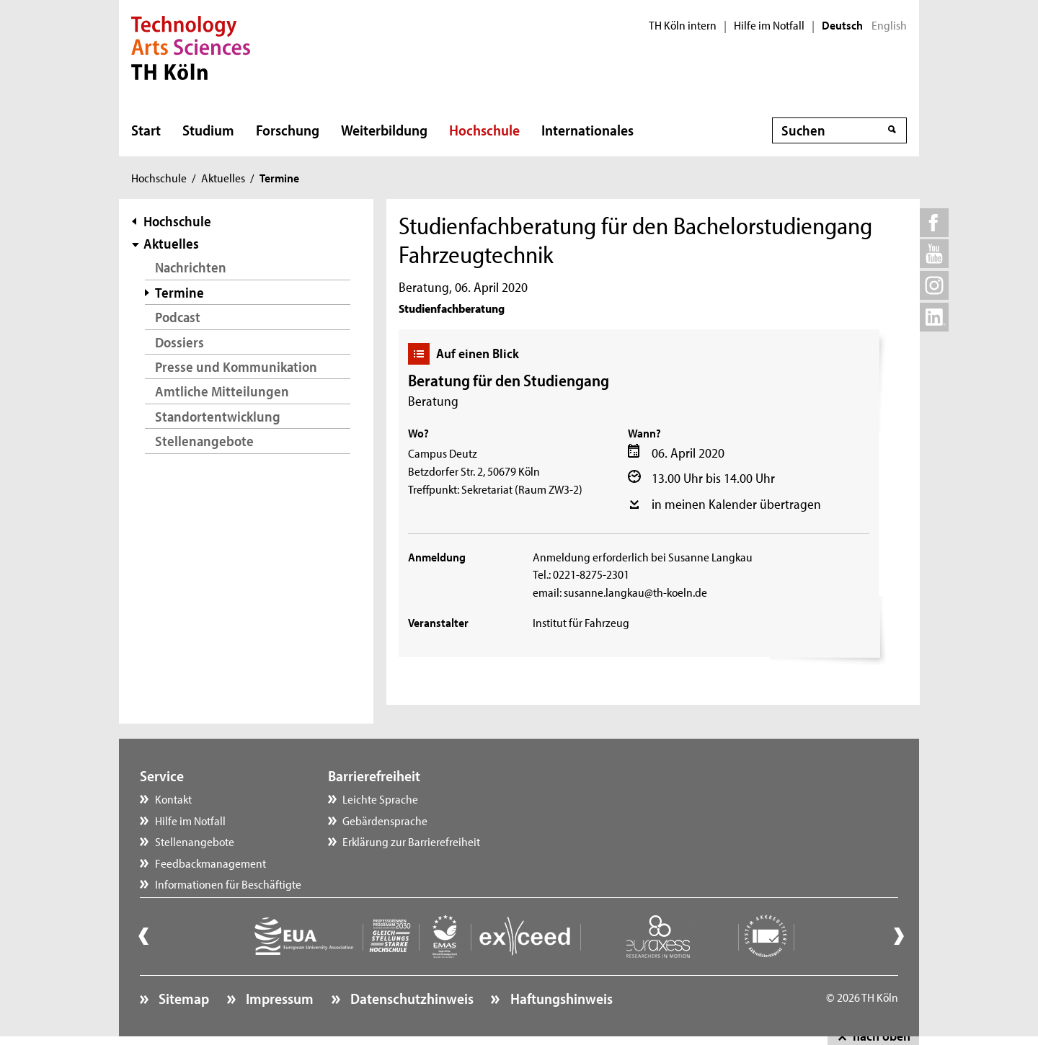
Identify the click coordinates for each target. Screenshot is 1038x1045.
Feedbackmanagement (210, 863)
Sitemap (182, 998)
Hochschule (484, 129)
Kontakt (173, 798)
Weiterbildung (384, 129)
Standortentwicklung (217, 416)
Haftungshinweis (560, 998)
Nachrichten (190, 267)
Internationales (587, 129)
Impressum (278, 998)
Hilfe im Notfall (769, 25)
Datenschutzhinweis (410, 998)
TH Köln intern (683, 25)
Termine (179, 292)
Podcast (177, 317)
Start (146, 129)
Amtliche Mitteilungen (222, 391)
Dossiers (179, 342)
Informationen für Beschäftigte (228, 883)
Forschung (287, 129)
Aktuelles (223, 177)
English (889, 25)
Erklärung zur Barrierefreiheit (411, 841)
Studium (208, 129)
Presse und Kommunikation (236, 366)
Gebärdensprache (384, 820)
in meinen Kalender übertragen (736, 503)
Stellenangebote (204, 441)
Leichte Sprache (380, 798)
